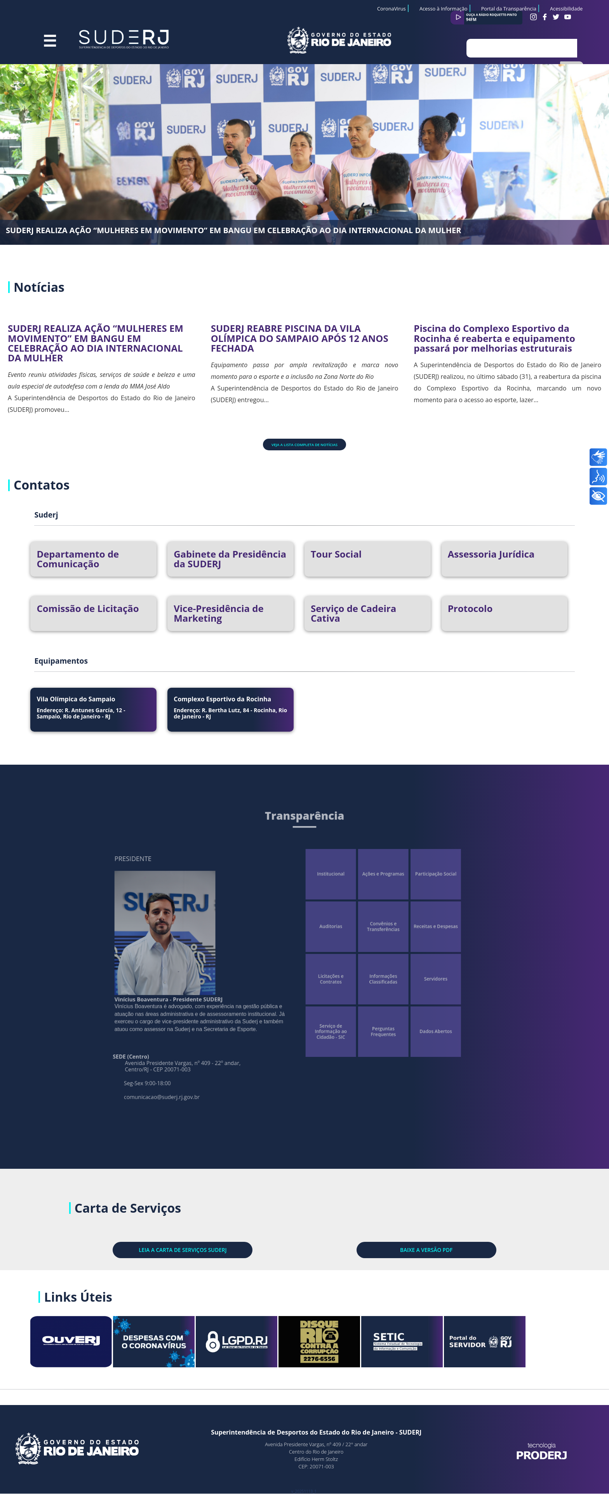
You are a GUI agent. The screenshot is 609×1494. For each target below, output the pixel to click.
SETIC (429, 1345)
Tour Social (336, 553)
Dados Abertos (396, 1012)
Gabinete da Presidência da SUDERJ (230, 558)
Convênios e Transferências (359, 939)
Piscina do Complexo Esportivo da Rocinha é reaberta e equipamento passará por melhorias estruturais (494, 338)
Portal (511, 1345)
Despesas (181, 1345)
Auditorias (323, 939)
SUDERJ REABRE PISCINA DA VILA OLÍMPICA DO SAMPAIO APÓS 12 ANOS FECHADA (299, 338)
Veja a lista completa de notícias (304, 444)
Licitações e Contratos (323, 976)
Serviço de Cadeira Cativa (353, 613)
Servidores (396, 975)
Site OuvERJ (98, 1345)
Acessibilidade (566, 8)
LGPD (263, 1345)
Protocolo (470, 608)
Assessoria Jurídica (491, 553)
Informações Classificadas (359, 976)
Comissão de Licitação (88, 608)
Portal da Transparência (508, 8)
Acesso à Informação (443, 8)
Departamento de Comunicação (78, 558)
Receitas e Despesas (396, 939)
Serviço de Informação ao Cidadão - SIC (322, 1012)
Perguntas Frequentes (359, 1012)
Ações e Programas (359, 902)
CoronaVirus (391, 8)
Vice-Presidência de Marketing (218, 613)
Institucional (322, 902)
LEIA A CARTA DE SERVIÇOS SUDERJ (230, 1238)
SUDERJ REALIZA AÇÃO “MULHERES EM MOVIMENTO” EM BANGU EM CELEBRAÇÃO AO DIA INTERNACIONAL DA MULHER (233, 230)
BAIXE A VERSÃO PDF (379, 1238)
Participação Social (396, 902)
